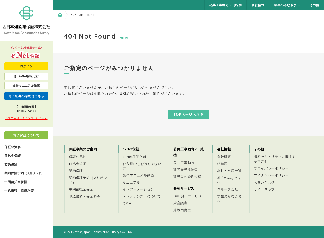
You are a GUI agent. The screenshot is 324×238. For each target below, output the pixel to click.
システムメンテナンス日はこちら (26, 118)
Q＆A (127, 203)
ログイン (26, 66)
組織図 (222, 163)
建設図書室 (182, 210)
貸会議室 (180, 203)
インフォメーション (138, 189)
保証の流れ (12, 147)
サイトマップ (264, 189)
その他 (314, 5)
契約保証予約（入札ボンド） (88, 179)
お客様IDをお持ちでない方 (142, 165)
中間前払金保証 (15, 182)
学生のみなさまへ (287, 5)
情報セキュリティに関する (275, 159)
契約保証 (10, 164)
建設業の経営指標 (187, 176)
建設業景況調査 (185, 169)
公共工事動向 (183, 162)
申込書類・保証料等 (19, 190)
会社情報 (257, 5)
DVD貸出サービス (187, 196)
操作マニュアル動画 (26, 85)
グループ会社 (227, 189)
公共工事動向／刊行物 (225, 5)
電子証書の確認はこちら (26, 96)
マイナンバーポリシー (271, 175)
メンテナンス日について (142, 196)
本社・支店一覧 (229, 170)
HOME (59, 14)
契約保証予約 (24, 173)
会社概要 (224, 156)
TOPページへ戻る (188, 114)
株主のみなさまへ (229, 179)
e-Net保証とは (29, 76)
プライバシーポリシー (271, 168)
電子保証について (26, 135)
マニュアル (131, 182)
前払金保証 (12, 155)
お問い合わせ (264, 182)
